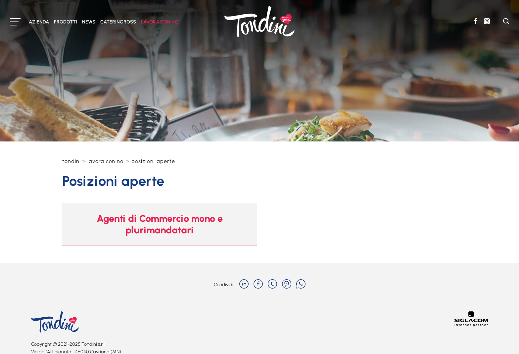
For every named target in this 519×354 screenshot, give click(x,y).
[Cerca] (506, 22)
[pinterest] (286, 284)
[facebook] (258, 284)
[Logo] (259, 21)
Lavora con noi (106, 161)
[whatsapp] (301, 284)
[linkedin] (244, 284)
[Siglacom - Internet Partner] (471, 325)
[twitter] (272, 284)
